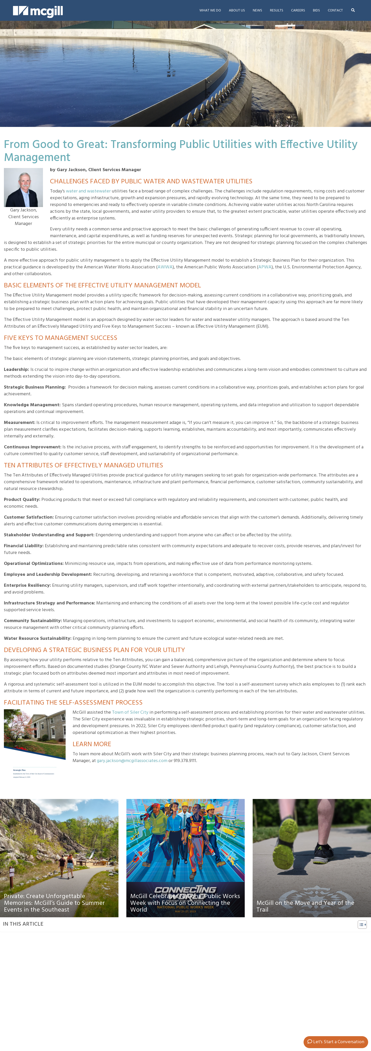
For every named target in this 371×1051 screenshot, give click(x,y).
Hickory (145, 1029)
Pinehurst (146, 1043)
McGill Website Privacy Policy (254, 1046)
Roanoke (194, 1029)
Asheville (146, 1022)
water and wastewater (88, 191)
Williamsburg (197, 1043)
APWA (265, 267)
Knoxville (146, 1036)
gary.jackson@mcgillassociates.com (132, 761)
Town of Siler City (130, 712)
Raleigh (193, 1022)
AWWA (165, 267)
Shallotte (194, 1036)
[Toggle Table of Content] (360, 924)
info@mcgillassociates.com (62, 1043)
